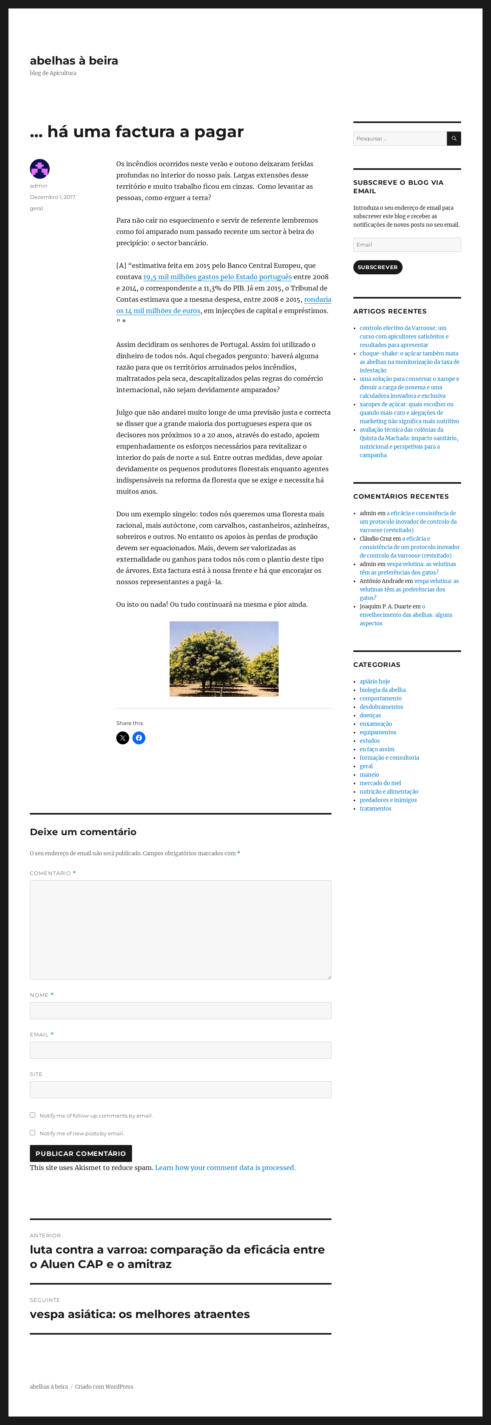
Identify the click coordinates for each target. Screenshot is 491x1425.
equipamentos (378, 732)
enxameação (376, 724)
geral (36, 208)
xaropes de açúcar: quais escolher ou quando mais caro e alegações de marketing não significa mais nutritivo (409, 413)
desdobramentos (381, 707)
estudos (370, 741)
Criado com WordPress (104, 1386)
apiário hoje (375, 681)
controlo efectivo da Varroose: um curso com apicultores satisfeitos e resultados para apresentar (404, 337)
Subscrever (378, 267)
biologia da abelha (383, 690)
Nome (42, 995)
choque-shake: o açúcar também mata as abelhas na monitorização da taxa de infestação (410, 362)
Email (42, 1034)
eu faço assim (377, 749)
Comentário (53, 873)
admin (39, 185)
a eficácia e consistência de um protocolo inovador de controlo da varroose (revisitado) (408, 522)
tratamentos (376, 808)
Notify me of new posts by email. (82, 1133)
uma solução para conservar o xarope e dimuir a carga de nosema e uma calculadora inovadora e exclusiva (409, 387)
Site (36, 1074)
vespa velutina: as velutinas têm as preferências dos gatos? (409, 590)
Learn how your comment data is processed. (225, 1168)
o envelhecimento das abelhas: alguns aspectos (406, 615)
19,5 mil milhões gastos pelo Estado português (217, 277)
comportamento (381, 698)
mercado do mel (380, 783)
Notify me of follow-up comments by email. (96, 1115)
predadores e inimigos (388, 800)
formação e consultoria (389, 757)
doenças (370, 715)
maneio (369, 774)
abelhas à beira (74, 60)
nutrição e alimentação (389, 791)
